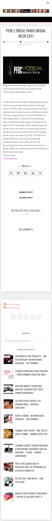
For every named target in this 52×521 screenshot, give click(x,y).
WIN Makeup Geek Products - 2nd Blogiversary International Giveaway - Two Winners (31, 360)
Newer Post (26, 192)
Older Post (26, 197)
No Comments (25, 44)
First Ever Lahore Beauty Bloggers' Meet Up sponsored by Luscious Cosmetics (30, 467)
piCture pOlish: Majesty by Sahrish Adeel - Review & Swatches (28, 404)
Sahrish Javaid (13, 304)
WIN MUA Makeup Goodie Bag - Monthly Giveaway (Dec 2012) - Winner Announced (29, 389)
